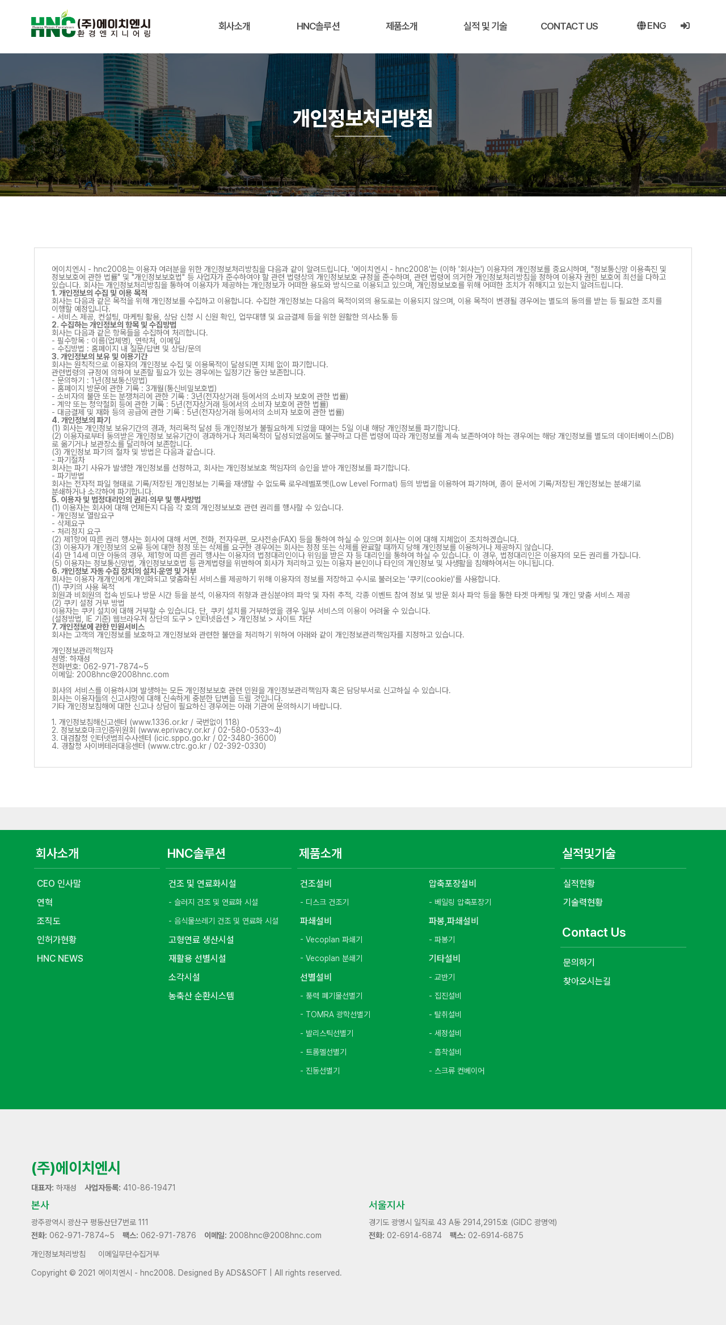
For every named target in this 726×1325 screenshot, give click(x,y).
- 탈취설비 (445, 1014)
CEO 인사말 (59, 883)
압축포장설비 (452, 883)
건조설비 (316, 883)
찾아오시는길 (587, 981)
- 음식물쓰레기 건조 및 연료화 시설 (223, 920)
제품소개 (402, 26)
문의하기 (579, 962)
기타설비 (445, 958)
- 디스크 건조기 (324, 902)
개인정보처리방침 (58, 1254)
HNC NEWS (60, 958)
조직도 (49, 921)
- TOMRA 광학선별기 (335, 1014)
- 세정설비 (445, 1033)
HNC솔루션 (318, 26)
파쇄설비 (316, 921)
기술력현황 (583, 902)
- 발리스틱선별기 (326, 1033)
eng (651, 26)
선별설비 (316, 977)
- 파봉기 (442, 939)
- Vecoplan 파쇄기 (331, 939)
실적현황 (579, 883)
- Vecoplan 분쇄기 (331, 958)
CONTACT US (569, 26)
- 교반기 (442, 977)
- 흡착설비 (445, 1051)
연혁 (45, 902)
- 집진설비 (445, 995)
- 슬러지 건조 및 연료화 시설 (213, 902)
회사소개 (234, 26)
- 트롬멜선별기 (323, 1051)
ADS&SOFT (246, 1272)
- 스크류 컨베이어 (456, 1070)
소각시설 (184, 977)
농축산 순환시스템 (201, 996)
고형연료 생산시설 (201, 939)
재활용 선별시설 (197, 958)
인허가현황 (57, 939)
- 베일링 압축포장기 (460, 902)
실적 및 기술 (485, 26)
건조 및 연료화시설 (202, 883)
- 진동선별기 (320, 1070)
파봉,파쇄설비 (454, 921)
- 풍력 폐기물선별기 (331, 995)
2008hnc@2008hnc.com (275, 1235)
